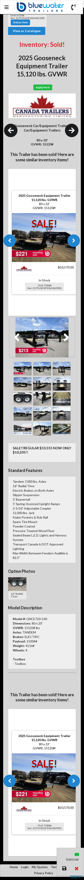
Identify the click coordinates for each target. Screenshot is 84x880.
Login (25, 867)
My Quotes (40, 867)
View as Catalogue (27, 31)
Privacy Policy (43, 873)
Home (14, 867)
